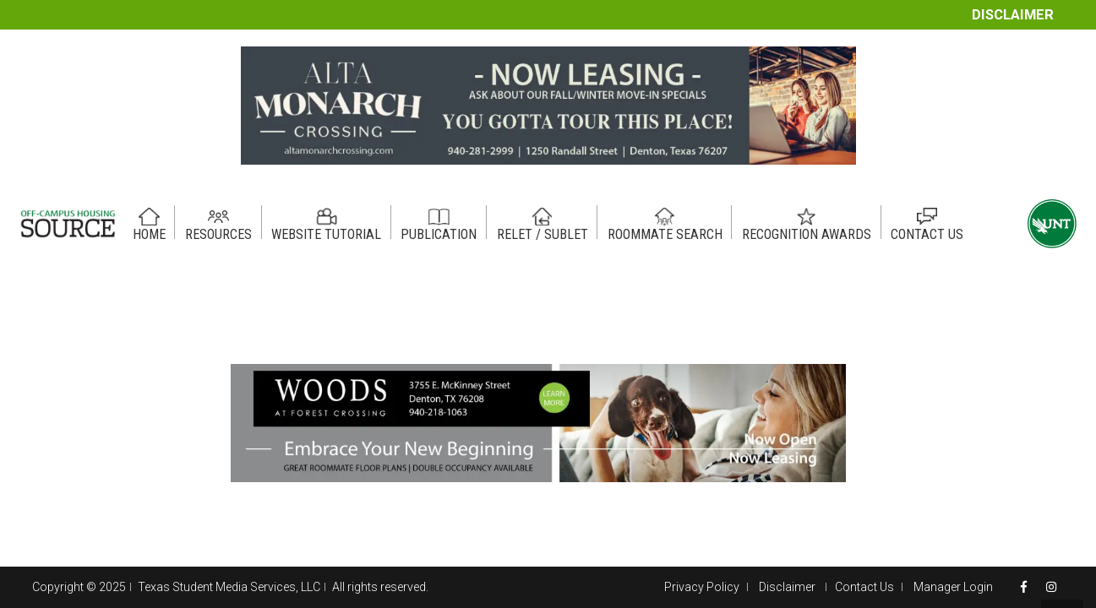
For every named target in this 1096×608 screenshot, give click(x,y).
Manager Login (953, 587)
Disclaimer (1013, 15)
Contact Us (864, 587)
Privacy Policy (701, 587)
